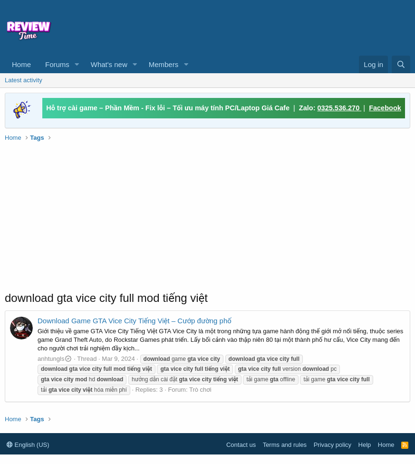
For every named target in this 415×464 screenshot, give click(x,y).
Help (364, 444)
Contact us (241, 444)
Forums (57, 64)
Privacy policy (332, 444)
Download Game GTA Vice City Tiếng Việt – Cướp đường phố (135, 321)
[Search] (401, 64)
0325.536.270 (340, 108)
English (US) (28, 444)
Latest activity (23, 80)
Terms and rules (285, 444)
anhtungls (55, 358)
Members (164, 64)
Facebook (385, 108)
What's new (109, 64)
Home (21, 64)
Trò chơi (200, 389)
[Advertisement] (206, 27)
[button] (77, 64)
